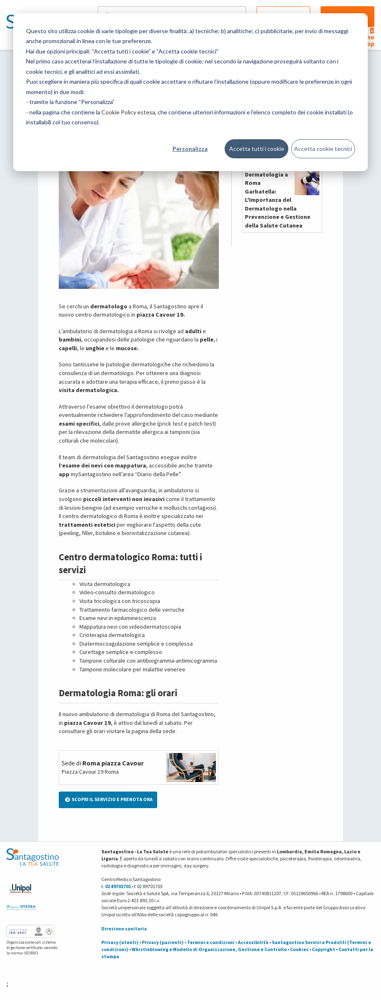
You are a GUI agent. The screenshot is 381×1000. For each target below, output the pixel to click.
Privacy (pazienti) (163, 942)
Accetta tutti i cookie (256, 148)
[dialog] (190, 92)
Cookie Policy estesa (128, 112)
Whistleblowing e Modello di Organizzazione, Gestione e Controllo (209, 949)
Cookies (299, 949)
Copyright (323, 949)
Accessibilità (253, 942)
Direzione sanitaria (124, 928)
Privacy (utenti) (120, 942)
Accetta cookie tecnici (323, 148)
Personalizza (190, 148)
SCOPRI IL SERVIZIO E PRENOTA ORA (109, 799)
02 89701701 (118, 886)
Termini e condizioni (211, 942)
